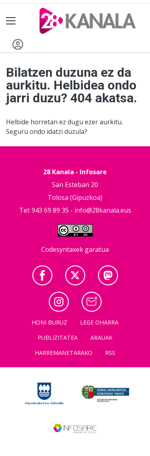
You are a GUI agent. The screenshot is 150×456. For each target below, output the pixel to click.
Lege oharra (99, 322)
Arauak (101, 337)
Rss (110, 352)
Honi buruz (49, 322)
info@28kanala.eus (102, 210)
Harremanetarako (63, 352)
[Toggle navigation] (11, 21)
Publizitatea (58, 337)
